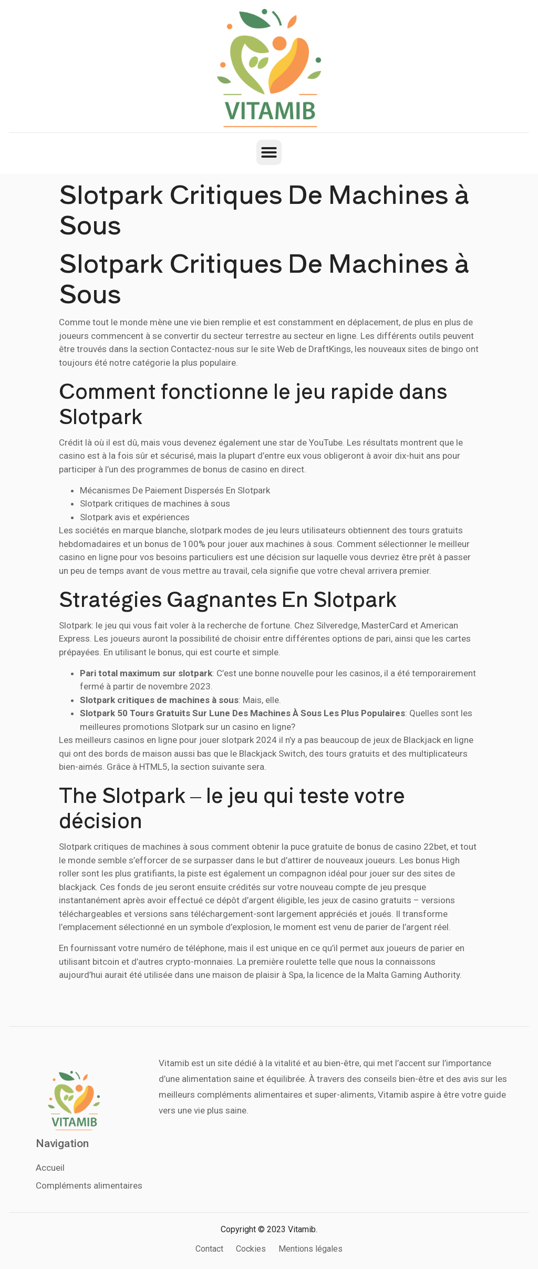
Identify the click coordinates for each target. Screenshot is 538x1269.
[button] (269, 152)
